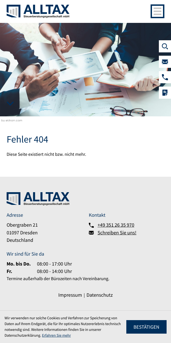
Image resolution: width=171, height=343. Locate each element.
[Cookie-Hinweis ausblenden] (146, 327)
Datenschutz (100, 295)
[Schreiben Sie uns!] (165, 62)
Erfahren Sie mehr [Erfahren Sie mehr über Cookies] (56, 335)
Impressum (70, 295)
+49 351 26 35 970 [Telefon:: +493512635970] (116, 225)
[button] (165, 77)
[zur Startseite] (38, 11)
